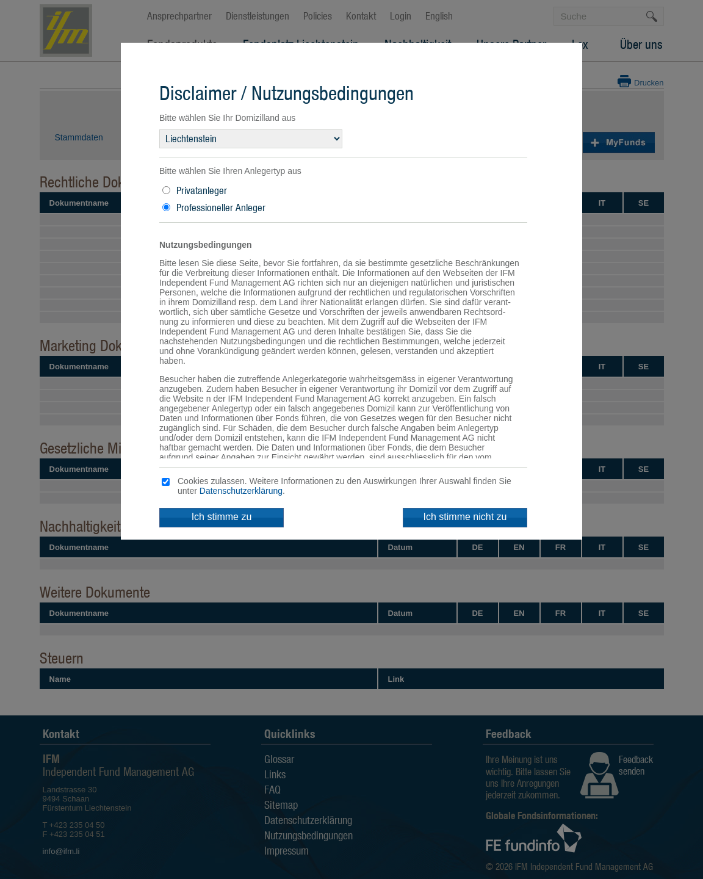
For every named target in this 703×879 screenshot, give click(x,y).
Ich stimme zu (222, 517)
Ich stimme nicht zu (465, 517)
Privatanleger (201, 190)
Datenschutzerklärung (241, 491)
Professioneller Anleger (220, 207)
